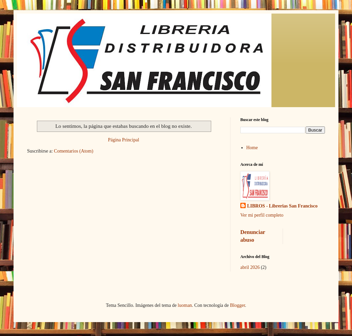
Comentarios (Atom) (73, 151)
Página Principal (123, 139)
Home (252, 147)
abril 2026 (250, 267)
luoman (185, 305)
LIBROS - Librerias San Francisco (282, 206)
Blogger (237, 305)
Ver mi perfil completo (261, 215)
